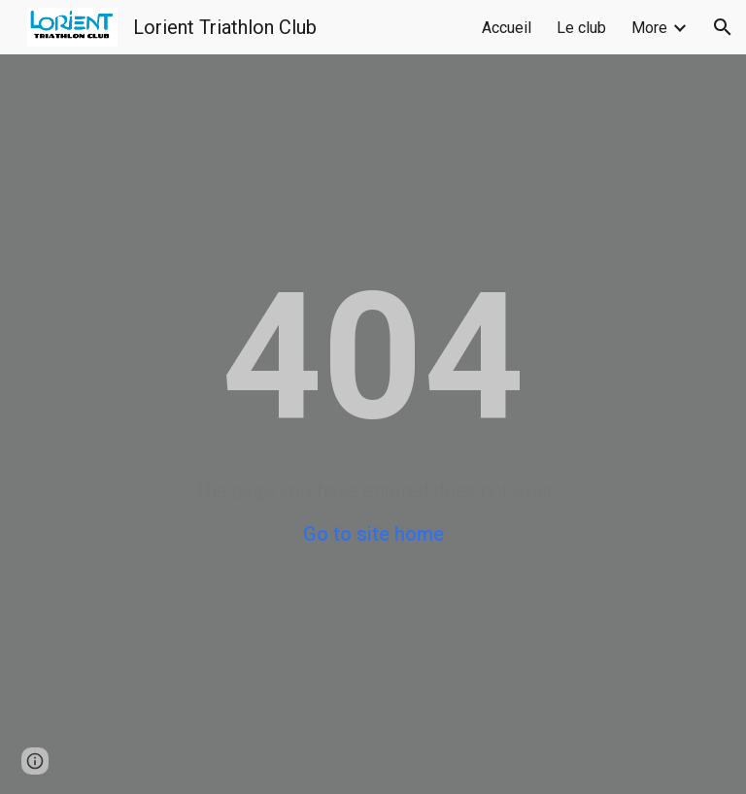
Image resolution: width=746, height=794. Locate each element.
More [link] (649, 27)
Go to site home (373, 534)
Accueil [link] (506, 27)
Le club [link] (581, 27)
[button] (722, 27)
